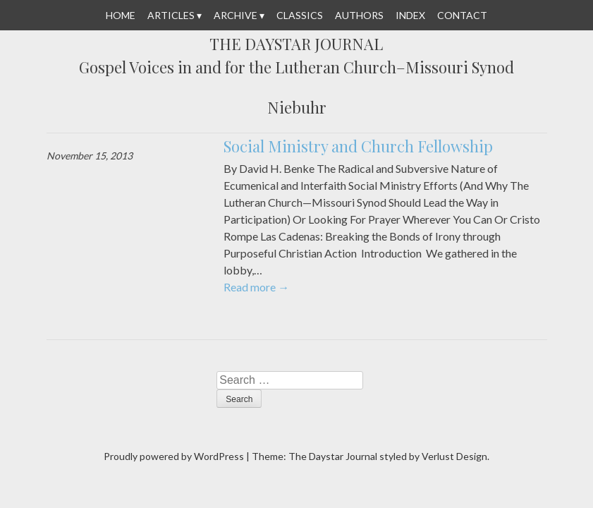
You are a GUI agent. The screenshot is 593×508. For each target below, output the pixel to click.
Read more (256, 287)
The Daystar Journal (296, 44)
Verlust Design (454, 456)
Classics (299, 15)
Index (410, 15)
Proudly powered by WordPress (174, 456)
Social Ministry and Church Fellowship (358, 146)
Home (120, 15)
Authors (359, 15)
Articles (171, 15)
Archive (235, 15)
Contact (462, 15)
